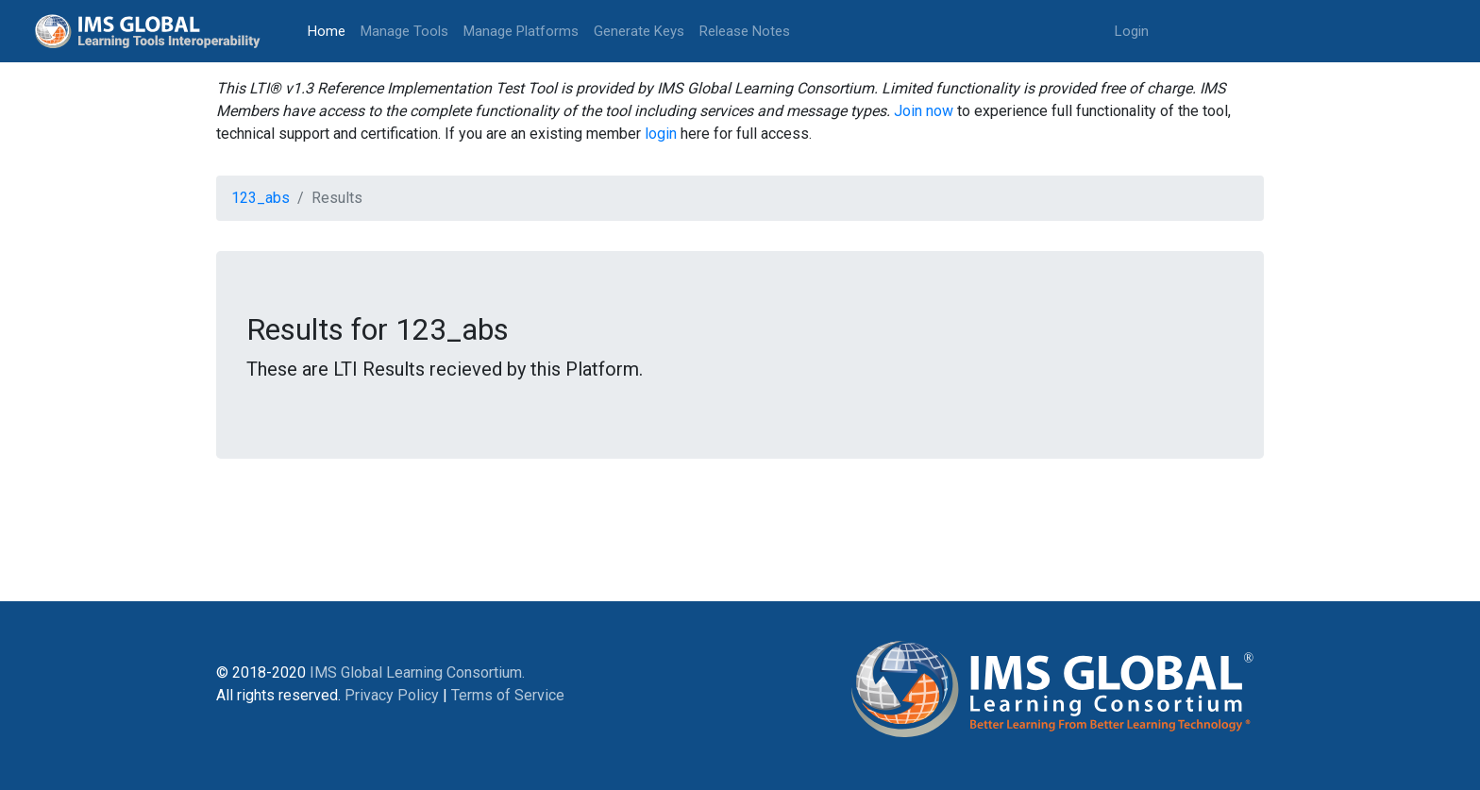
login (661, 134)
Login (1132, 31)
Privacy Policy (392, 695)
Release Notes (744, 31)
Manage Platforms (521, 31)
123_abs (260, 198)
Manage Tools (404, 31)
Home (330, 30)
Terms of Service (507, 695)
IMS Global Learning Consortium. (417, 672)
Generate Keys (639, 31)
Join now (923, 111)
